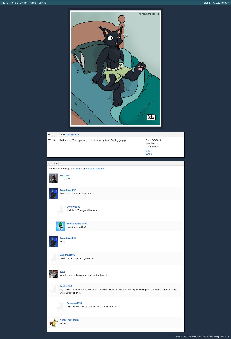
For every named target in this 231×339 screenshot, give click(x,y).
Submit (42, 2)
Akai (62, 271)
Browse (24, 2)
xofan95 (64, 175)
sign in (79, 168)
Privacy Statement (210, 337)
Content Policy (194, 337)
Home (5, 2)
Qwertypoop (73, 206)
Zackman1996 (67, 254)
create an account (95, 168)
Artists (33, 2)
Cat (147, 150)
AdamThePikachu (69, 320)
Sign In (207, 2)
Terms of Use (180, 337)
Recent (14, 2)
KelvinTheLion (73, 134)
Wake (149, 154)
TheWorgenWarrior (77, 223)
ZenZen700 (66, 286)
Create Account (221, 2)
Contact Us (224, 337)
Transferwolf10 (68, 190)
